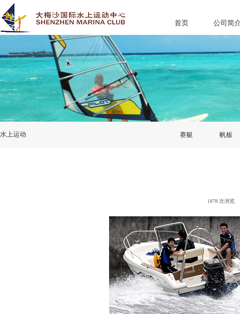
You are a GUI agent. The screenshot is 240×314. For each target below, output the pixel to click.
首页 (182, 23)
